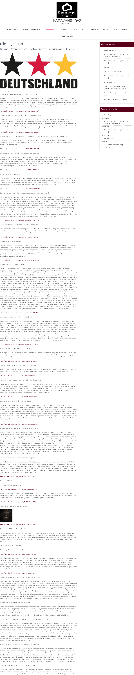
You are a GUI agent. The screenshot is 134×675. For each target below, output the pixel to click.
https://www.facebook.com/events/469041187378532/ (18, 376)
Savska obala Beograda (32, 30)
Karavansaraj (67, 20)
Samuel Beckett (109, 82)
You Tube (74, 30)
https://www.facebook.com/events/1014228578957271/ (20, 237)
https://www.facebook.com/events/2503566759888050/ (19, 424)
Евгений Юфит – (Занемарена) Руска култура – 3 (116, 94)
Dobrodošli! (50, 30)
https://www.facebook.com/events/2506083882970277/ (21, 189)
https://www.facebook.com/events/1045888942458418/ (18, 489)
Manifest (63, 30)
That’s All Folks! (13, 30)
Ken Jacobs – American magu (114, 71)
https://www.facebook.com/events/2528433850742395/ (20, 149)
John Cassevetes (109, 67)
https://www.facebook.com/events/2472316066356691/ (20, 344)
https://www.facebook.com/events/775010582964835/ (20, 111)
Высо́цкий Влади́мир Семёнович (115, 99)
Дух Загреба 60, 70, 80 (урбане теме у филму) (117, 62)
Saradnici (94, 30)
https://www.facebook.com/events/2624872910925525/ (20, 220)
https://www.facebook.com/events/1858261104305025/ (20, 170)
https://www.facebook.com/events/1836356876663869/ (18, 397)
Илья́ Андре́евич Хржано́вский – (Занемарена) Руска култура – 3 (115, 87)
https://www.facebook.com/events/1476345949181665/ (18, 476)
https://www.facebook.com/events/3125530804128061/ (20, 132)
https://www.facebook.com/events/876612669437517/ (20, 313)
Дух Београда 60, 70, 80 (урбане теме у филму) (117, 77)
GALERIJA (106, 30)
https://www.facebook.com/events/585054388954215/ (18, 554)
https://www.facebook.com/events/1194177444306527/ (18, 502)
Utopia (84, 30)
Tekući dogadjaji (67, 36)
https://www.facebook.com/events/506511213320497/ (17, 573)
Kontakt (124, 30)
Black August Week (110, 50)
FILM (115, 30)
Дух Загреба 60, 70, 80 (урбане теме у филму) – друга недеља (117, 55)
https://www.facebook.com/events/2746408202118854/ (18, 361)
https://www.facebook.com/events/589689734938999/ (20, 260)
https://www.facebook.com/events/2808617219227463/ (18, 525)
